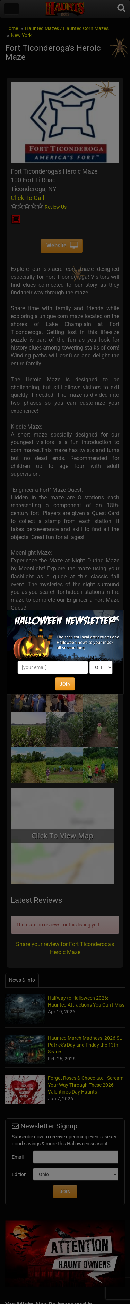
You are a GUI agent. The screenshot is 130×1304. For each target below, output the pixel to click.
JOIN (65, 684)
